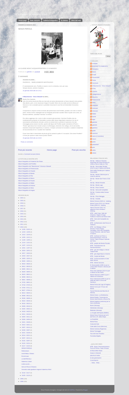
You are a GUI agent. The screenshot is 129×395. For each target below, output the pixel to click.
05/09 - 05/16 (26, 306)
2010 (22, 227)
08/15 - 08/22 (26, 274)
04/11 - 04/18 (26, 314)
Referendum (25, 351)
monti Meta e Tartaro (28, 353)
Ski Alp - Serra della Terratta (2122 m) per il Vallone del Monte (100, 167)
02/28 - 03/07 (26, 330)
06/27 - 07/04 (26, 290)
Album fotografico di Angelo (26, 190)
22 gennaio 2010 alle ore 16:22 (32, 138)
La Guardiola (94, 319)
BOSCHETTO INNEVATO (100, 66)
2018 (22, 206)
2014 (22, 216)
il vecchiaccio (94, 360)
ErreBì (94, 74)
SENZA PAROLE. (27, 348)
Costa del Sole (94, 324)
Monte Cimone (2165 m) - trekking (100, 201)
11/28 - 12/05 (26, 240)
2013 (22, 219)
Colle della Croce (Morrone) (98, 326)
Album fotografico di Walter (26, 183)
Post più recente (25, 150)
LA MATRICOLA (26, 359)
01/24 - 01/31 (26, 343)
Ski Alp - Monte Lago (96, 185)
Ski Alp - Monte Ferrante (97, 182)
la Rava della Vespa (96, 350)
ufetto (94, 150)
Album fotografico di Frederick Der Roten (30, 161)
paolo (94, 142)
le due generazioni (95, 358)
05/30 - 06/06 (26, 298)
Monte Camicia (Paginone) (98, 329)
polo (93, 147)
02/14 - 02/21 (26, 335)
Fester (94, 80)
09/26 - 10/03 (26, 261)
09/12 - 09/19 (26, 266)
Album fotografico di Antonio (26, 185)
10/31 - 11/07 (26, 248)
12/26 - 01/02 (26, 229)
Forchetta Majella (95, 336)
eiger (93, 119)
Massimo (95, 97)
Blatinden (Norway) (96, 310)
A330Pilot (72, 390)
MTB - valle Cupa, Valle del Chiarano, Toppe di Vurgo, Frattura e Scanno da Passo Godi (100, 215)
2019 (22, 203)
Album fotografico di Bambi (26, 173)
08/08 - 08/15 (26, 277)
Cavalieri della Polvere (34, 9)
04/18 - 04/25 (26, 311)
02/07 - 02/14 (26, 338)
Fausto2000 (95, 77)
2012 (22, 221)
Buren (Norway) (95, 305)
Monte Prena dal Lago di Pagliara (100, 284)
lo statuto (64, 20)
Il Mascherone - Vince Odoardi (32, 96)
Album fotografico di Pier (25, 176)
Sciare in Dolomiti (95, 353)
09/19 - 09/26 (26, 264)
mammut (95, 133)
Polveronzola (96, 100)
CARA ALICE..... (26, 364)
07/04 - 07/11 (26, 287)
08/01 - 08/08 (26, 279)
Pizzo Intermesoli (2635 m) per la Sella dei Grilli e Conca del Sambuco (100, 280)
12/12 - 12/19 (26, 234)
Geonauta (95, 83)
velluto (94, 153)
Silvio (93, 102)
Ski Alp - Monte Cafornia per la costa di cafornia (99, 175)
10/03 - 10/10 (26, 258)
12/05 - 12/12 (26, 237)
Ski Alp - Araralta (95, 198)
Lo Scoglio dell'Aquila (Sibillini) (99, 313)
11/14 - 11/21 (26, 242)
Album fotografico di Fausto (26, 180)
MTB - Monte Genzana (97, 262)
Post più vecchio (79, 150)
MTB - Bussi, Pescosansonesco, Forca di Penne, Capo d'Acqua (100, 347)
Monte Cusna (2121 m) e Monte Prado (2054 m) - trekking (99, 204)
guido (94, 130)
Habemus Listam (27, 361)
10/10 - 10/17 (26, 256)
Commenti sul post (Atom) (32, 154)
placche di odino (95, 355)
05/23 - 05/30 (26, 301)
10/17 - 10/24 (26, 253)
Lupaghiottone (96, 94)
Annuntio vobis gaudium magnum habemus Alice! (36, 369)
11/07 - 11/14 (26, 245)
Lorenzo (94, 91)
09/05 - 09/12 (26, 269)
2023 (22, 200)
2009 (22, 378)
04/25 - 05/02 (26, 309)
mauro (94, 139)
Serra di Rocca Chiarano (29, 367)
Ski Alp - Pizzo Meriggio (97, 196)
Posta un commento (27, 142)
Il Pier (94, 88)
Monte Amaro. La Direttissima (99, 295)
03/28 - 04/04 (26, 319)
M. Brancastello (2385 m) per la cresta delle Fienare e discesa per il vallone (100, 266)
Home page (23, 20)
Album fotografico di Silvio (26, 188)
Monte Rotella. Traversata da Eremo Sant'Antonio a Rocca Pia (100, 298)
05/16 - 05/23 (26, 303)
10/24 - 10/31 (26, 250)
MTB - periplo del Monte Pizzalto (100, 243)
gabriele (94, 122)
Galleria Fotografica (50, 20)
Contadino (95, 69)
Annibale (95, 63)
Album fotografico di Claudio (26, 171)
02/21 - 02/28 (26, 332)
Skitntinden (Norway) (96, 308)
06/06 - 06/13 (26, 295)
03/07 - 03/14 (26, 327)
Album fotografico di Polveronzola (28, 168)
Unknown (95, 105)
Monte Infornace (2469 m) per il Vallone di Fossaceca (99, 275)
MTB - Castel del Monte (97, 256)
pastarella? (95, 144)
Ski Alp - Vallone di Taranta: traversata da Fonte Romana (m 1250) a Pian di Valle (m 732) (99, 162)
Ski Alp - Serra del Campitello (99, 190)
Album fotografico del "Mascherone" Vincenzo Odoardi (34, 166)
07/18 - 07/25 (26, 285)
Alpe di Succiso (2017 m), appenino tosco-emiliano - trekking (98, 209)
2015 (22, 213)
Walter (94, 114)
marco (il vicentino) (98, 136)
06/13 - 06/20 (26, 293)
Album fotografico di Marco (26, 178)
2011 (22, 224)
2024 (22, 198)
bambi (94, 116)
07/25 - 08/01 (26, 282)
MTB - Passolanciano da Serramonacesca (97, 246)
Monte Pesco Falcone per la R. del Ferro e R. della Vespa (99, 316)
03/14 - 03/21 (26, 324)
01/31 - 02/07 (26, 340)
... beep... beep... (95, 362)
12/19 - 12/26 (26, 232)
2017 (22, 208)
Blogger (85, 390)
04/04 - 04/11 (26, 317)
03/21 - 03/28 (26, 322)
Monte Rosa (94, 321)
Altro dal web (76, 20)
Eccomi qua (25, 356)
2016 (22, 211)
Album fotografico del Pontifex (27, 164)
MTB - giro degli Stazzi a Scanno (100, 254)
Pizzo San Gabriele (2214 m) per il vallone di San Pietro (100, 271)
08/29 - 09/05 (26, 272)
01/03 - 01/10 (26, 375)
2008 (22, 381)
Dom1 (94, 72)
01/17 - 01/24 (26, 346)
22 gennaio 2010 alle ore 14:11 (32, 90)
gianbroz (94, 128)
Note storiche (35, 20)
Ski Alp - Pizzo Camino (97, 187)
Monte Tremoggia (95, 331)
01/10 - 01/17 (26, 373)
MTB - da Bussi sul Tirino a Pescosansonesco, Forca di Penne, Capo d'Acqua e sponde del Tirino (99, 238)
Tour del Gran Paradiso (97, 333)
